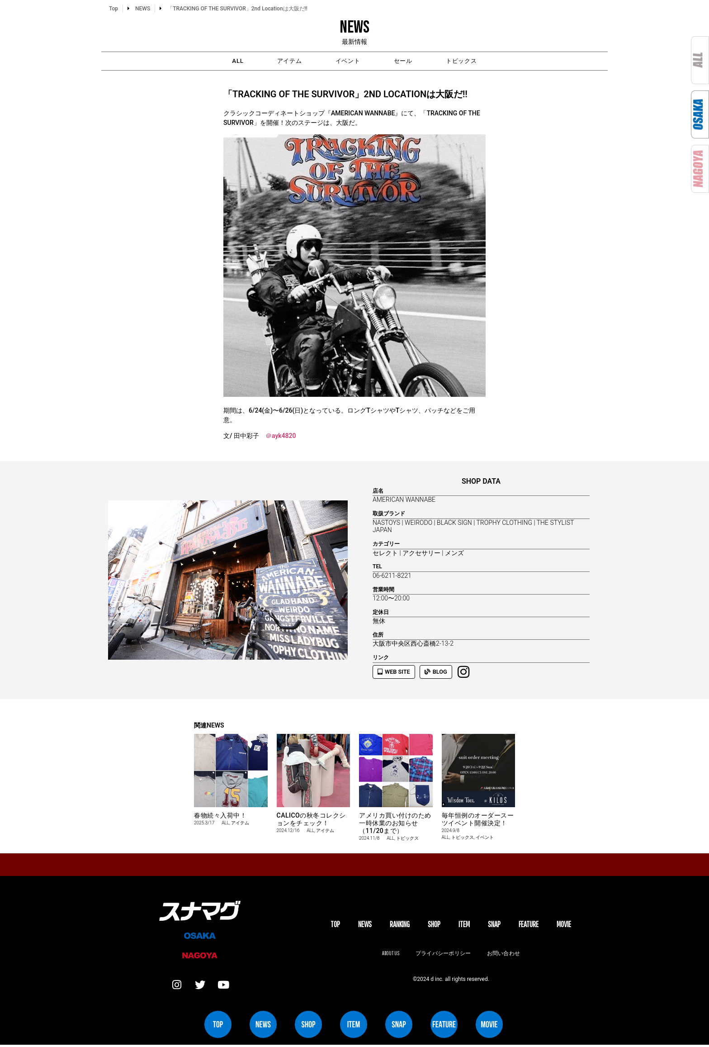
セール (412, 61)
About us (389, 954)
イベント (347, 61)
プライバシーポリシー (443, 954)
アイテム (279, 61)
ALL (219, 61)
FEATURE (529, 925)
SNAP (494, 925)
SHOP (434, 925)
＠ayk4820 (280, 437)
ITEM (464, 925)
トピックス (479, 61)
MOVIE (564, 925)
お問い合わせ (504, 954)
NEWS (365, 925)
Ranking (400, 925)
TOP (335, 925)
